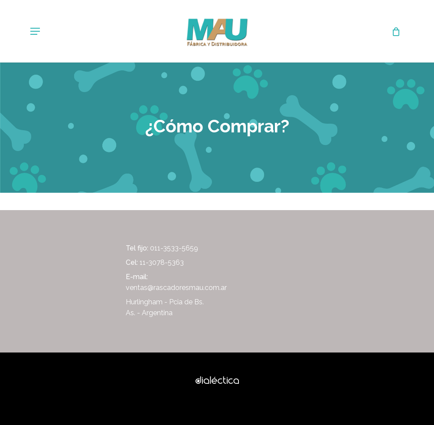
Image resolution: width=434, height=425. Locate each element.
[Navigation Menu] (35, 31)
